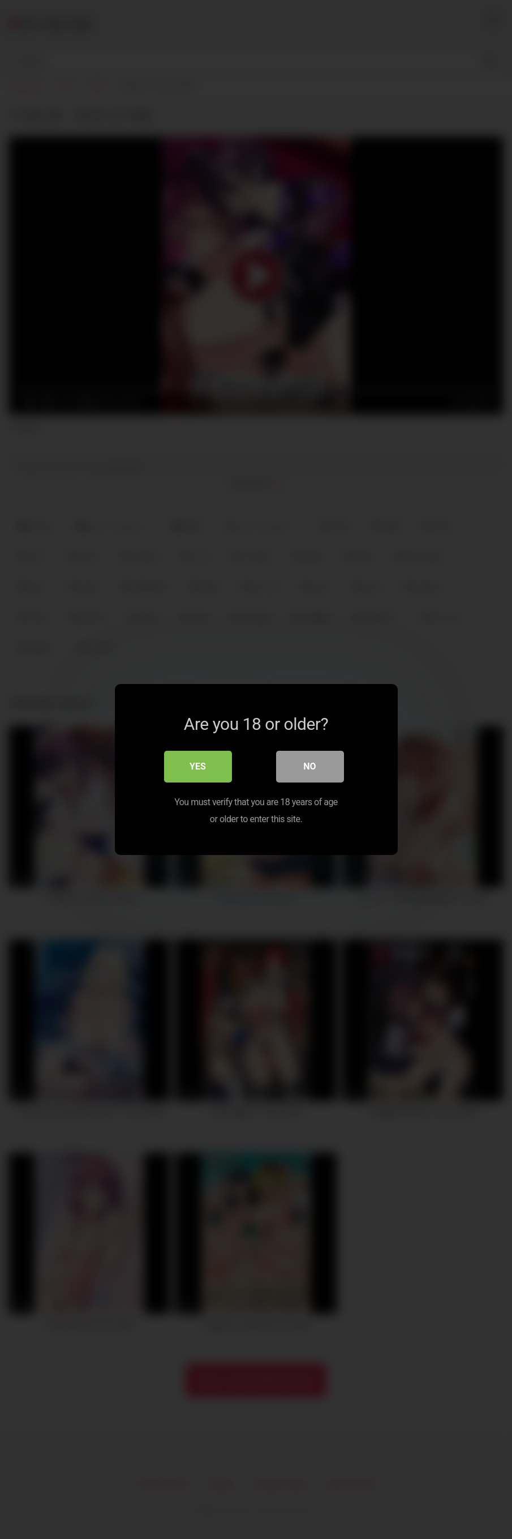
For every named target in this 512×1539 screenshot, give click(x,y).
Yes (198, 766)
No (309, 766)
